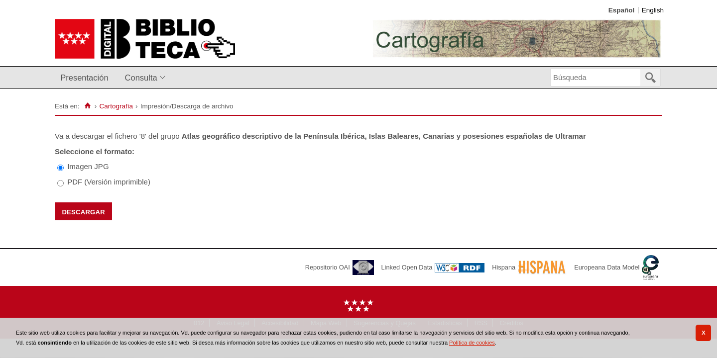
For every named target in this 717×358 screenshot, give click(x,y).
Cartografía (116, 106)
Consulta (141, 77)
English (653, 10)
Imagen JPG (88, 166)
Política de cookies (472, 343)
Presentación (84, 77)
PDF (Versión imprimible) (108, 182)
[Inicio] (87, 105)
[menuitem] (86, 78)
